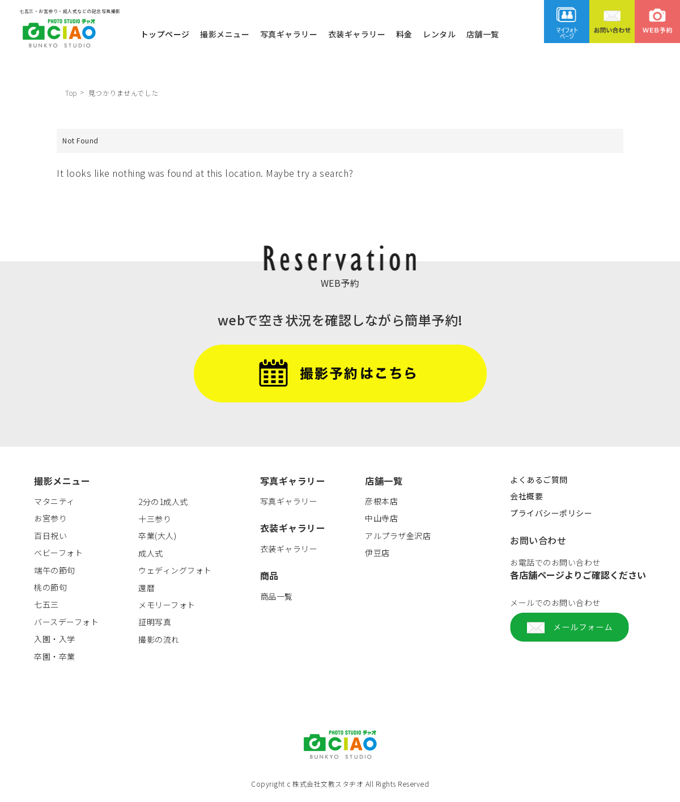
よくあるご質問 (539, 479)
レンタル (439, 33)
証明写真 (154, 621)
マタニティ (54, 501)
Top (71, 92)
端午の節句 (54, 570)
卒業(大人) (157, 535)
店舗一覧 (482, 33)
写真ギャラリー (289, 33)
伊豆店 (377, 552)
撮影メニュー (224, 33)
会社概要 (526, 496)
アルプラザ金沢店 (398, 535)
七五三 (46, 604)
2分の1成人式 (163, 501)
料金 (404, 33)
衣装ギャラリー (357, 33)
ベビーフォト (58, 552)
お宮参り (50, 518)
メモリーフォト (167, 604)
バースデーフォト (66, 621)
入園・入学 (54, 638)
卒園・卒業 (54, 656)
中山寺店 (381, 518)
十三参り (154, 518)
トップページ (165, 33)
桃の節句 (50, 587)
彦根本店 (381, 501)
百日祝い (50, 535)
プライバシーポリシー (551, 513)
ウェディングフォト (175, 570)
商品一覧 (276, 596)
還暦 (146, 587)
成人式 (150, 553)
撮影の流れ (159, 639)
